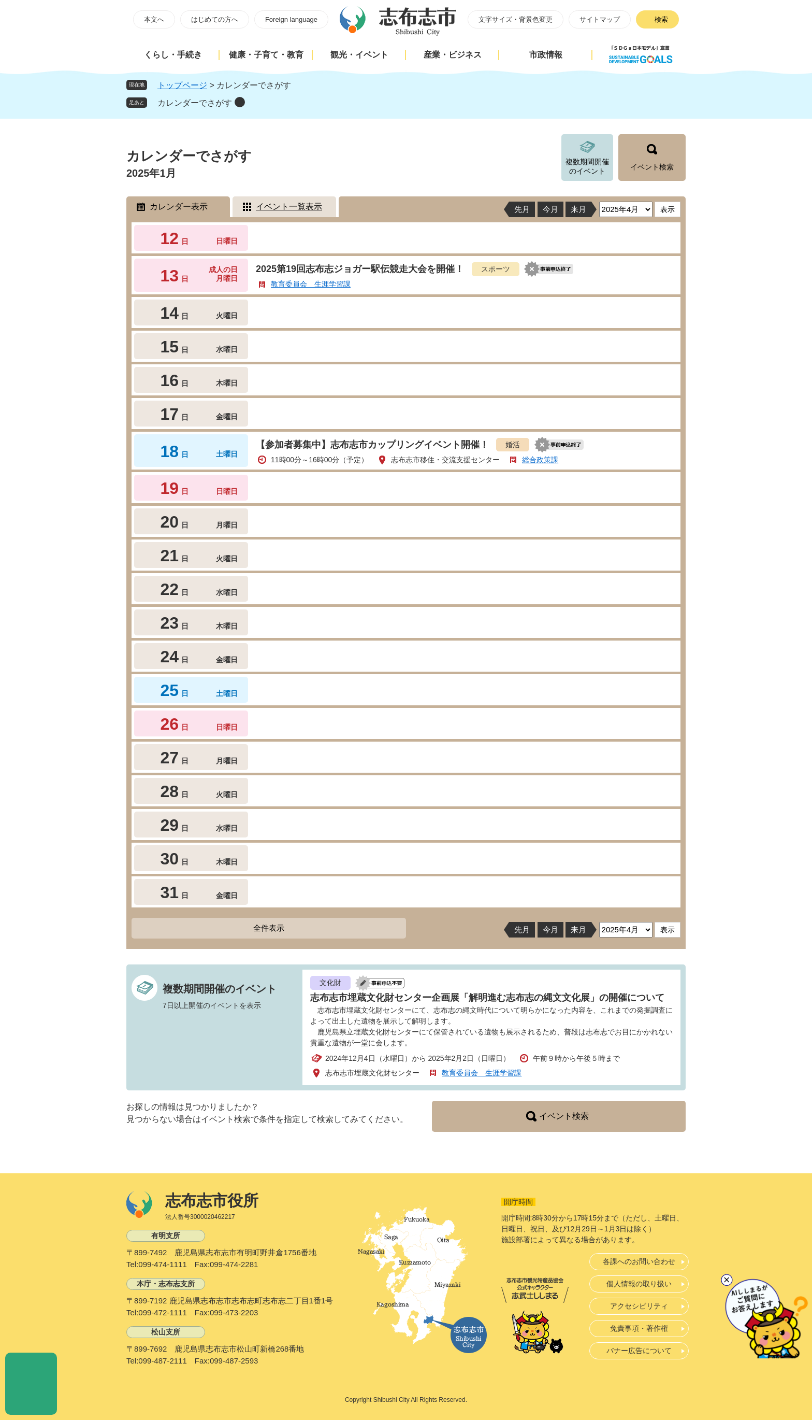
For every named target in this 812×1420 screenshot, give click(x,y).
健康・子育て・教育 (266, 54)
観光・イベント (359, 54)
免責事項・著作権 (639, 1328)
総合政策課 (540, 460)
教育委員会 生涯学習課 (311, 284)
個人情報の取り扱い (639, 1284)
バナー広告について (639, 1350)
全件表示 (268, 928)
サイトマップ (599, 19)
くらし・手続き (173, 54)
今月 (550, 209)
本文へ (154, 19)
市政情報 (545, 54)
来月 (578, 209)
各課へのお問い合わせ (639, 1261)
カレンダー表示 (179, 206)
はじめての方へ (214, 19)
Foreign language (291, 19)
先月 (522, 209)
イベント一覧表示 (289, 206)
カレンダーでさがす (194, 102)
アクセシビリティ (639, 1306)
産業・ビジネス (453, 54)
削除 (240, 102)
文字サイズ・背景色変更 (516, 19)
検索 (661, 19)
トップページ (182, 85)
